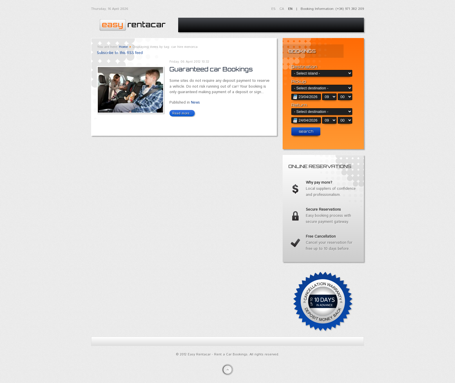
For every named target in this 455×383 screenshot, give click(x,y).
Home (123, 46)
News (195, 102)
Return (299, 105)
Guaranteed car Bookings (211, 69)
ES (274, 8)
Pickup (298, 81)
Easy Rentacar (131, 23)
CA (282, 8)
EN (290, 8)
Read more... (182, 113)
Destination (304, 66)
